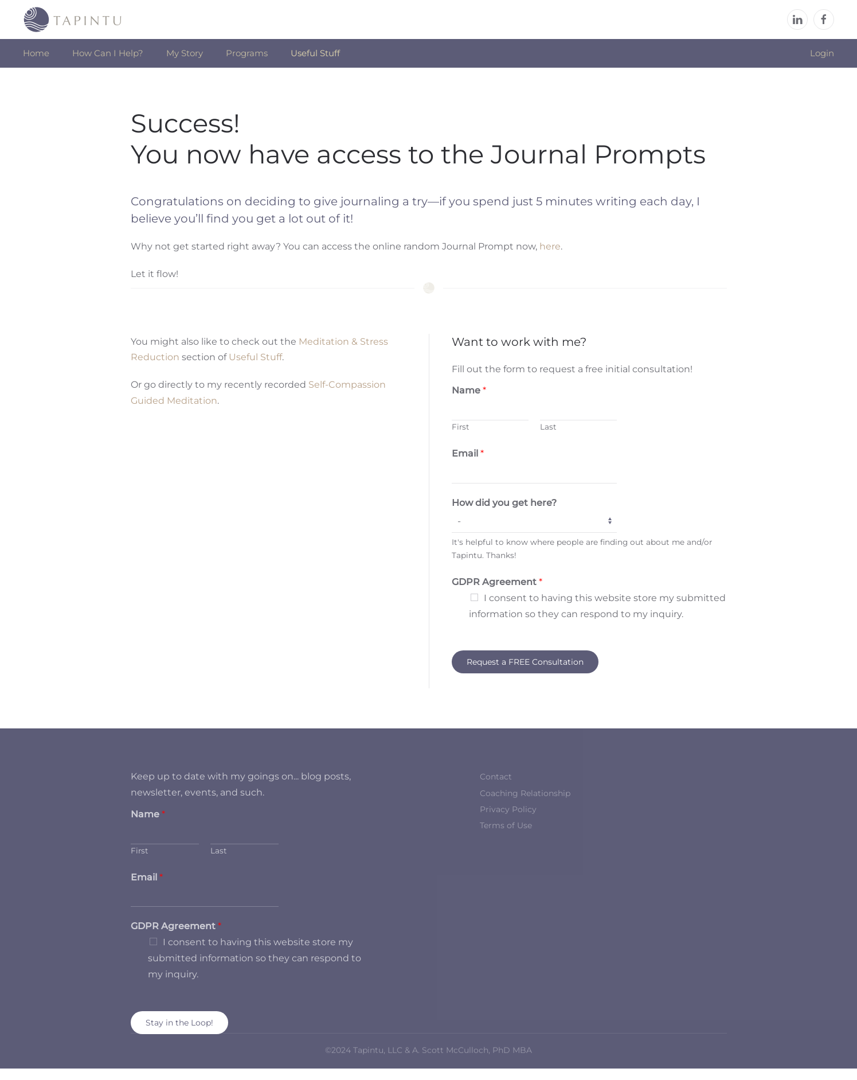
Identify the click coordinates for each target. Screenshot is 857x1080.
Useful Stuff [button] (315, 53)
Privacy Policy (508, 809)
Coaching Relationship (525, 793)
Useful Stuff (255, 357)
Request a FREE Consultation (525, 662)
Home (36, 53)
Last (548, 426)
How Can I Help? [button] (107, 53)
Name (469, 390)
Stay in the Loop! (179, 1022)
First (460, 426)
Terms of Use (506, 825)
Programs (247, 53)
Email (468, 453)
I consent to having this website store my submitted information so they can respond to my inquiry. (254, 958)
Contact (496, 776)
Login (822, 53)
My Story (184, 53)
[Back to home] (73, 19)
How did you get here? (504, 502)
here (550, 246)
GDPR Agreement (497, 581)
